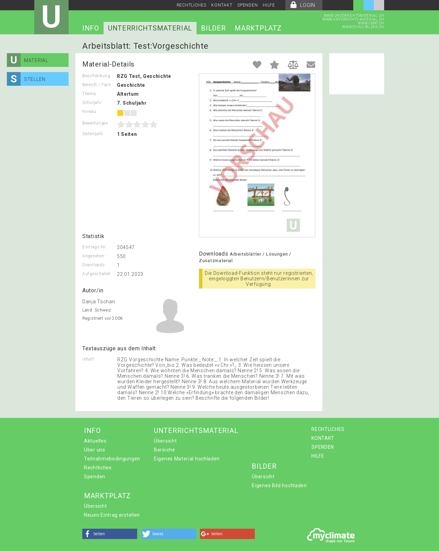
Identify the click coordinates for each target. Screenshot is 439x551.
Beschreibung (96, 75)
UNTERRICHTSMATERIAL (150, 28)
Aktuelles (95, 441)
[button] (109, 534)
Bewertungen (95, 123)
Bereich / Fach (96, 84)
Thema (89, 93)
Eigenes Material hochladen (187, 458)
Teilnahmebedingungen (112, 458)
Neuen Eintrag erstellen (112, 515)
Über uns (94, 450)
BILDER (213, 28)
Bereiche (164, 450)
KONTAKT (221, 5)
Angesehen (93, 256)
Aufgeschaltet (96, 273)
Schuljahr (92, 102)
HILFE (269, 5)
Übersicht (165, 441)
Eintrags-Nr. (94, 247)
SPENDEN (247, 5)
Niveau (89, 111)
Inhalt (88, 359)
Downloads (93, 264)
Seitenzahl (92, 133)
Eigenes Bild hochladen (279, 485)
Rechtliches (98, 467)
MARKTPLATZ (258, 28)
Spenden (94, 476)
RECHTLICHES (191, 5)
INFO (90, 28)
